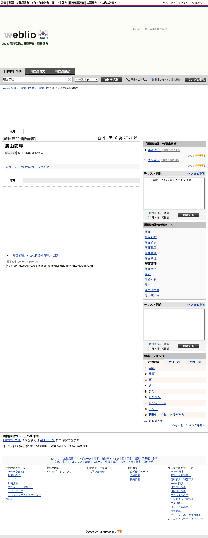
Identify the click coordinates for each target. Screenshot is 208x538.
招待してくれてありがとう (166, 414)
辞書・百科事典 (145, 461)
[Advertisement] (152, 37)
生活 (64, 461)
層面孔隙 (151, 247)
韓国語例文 (37, 71)
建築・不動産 (142, 458)
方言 (130, 461)
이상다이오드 (157, 403)
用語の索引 (27, 166)
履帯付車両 (152, 290)
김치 (152, 391)
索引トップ (12, 166)
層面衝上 (151, 269)
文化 (57, 461)
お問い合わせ (97, 471)
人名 (123, 461)
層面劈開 (151, 242)
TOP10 (153, 362)
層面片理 (151, 258)
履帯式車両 (152, 295)
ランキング (42, 166)
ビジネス (56, 458)
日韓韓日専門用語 (47, 88)
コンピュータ (83, 458)
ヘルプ (12, 479)
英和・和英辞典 (40, 2)
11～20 (174, 362)
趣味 (87, 461)
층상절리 (38, 153)
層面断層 (151, 253)
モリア (153, 409)
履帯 (148, 284)
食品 (115, 461)
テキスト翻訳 (153, 173)
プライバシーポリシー (20, 487)
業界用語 (68, 458)
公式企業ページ (139, 471)
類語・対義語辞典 (19, 2)
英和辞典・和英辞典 (182, 479)
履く (148, 274)
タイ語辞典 (177, 503)
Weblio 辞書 (9, 88)
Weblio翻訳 (177, 483)
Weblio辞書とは (17, 471)
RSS (119, 532)
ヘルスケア (76, 461)
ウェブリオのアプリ (60, 471)
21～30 (195, 362)
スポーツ (98, 461)
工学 (129, 458)
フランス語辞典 (179, 495)
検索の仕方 (14, 475)
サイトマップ (15, 491)
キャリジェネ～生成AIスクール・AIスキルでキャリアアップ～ (185, 518)
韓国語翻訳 (62, 71)
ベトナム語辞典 (179, 507)
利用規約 (13, 483)
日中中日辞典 (59, 2)
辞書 (3, 2)
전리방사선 (156, 420)
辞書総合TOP (199, 2)
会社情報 (135, 475)
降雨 (152, 374)
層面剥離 (151, 237)
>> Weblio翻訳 (196, 173)
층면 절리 (23, 153)
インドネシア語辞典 (182, 499)
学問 (154, 458)
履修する (151, 279)
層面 (148, 232)
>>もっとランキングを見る (188, 425)
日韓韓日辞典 (76, 2)
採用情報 (135, 479)
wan (152, 368)
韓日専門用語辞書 (19, 139)
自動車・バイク (110, 458)
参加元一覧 (47, 440)
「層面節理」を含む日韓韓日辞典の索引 (35, 255)
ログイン (183, 2)
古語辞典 (92, 2)
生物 (107, 461)
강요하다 (155, 397)
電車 (96, 458)
